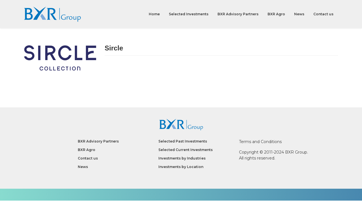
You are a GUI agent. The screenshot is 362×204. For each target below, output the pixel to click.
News (299, 14)
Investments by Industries (182, 158)
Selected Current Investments (185, 150)
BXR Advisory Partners (237, 14)
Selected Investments (188, 14)
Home (154, 14)
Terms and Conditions (260, 141)
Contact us (323, 14)
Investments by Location (180, 167)
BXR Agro (276, 14)
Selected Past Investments (182, 141)
